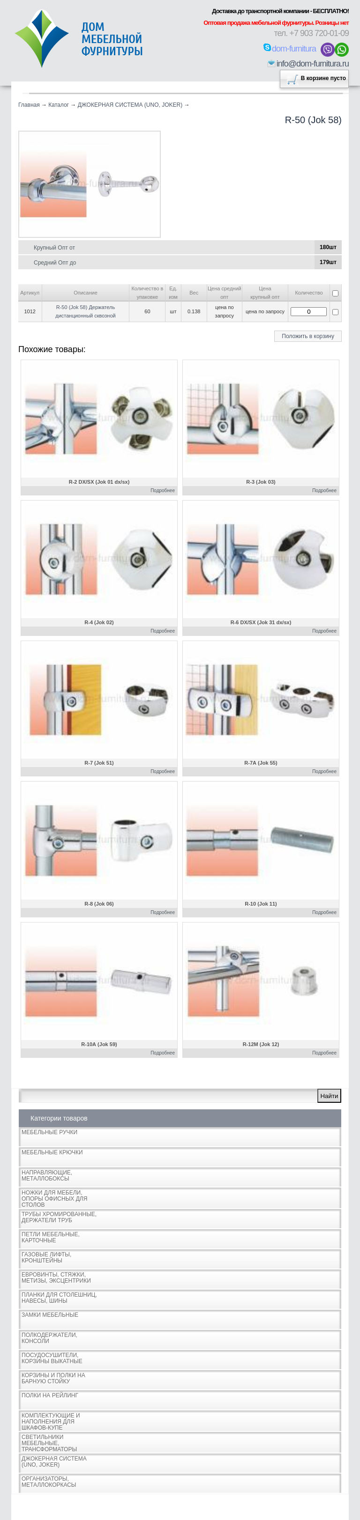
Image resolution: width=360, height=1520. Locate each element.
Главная (29, 105)
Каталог (58, 105)
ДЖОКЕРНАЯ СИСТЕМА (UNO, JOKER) (130, 105)
